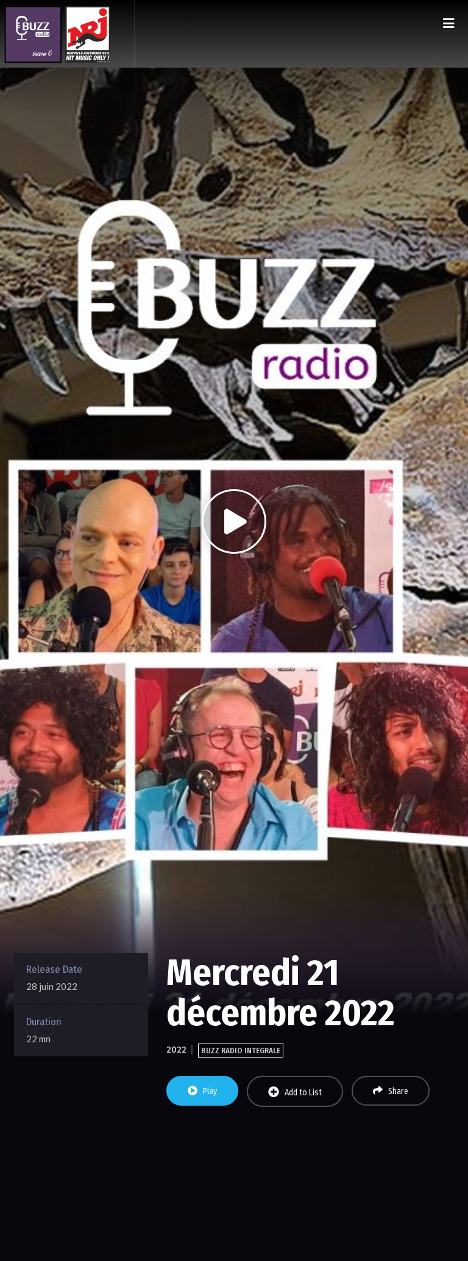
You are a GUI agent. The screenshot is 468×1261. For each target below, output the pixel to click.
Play (202, 1091)
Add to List (295, 1092)
